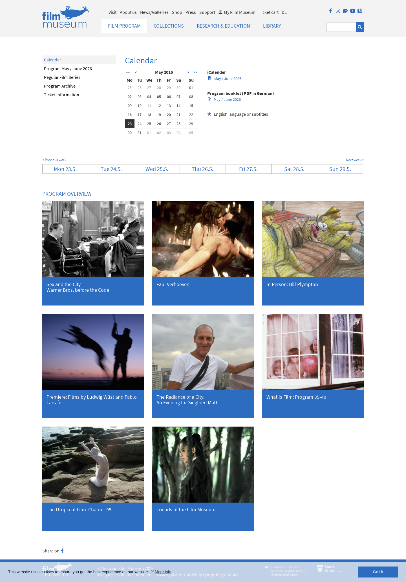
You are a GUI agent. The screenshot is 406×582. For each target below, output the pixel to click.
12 (159, 105)
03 (140, 96)
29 (169, 87)
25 (130, 87)
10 (140, 105)
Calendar (52, 60)
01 (191, 87)
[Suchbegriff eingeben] (341, 27)
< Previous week (54, 159)
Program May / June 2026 (68, 68)
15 (191, 105)
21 (178, 114)
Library (272, 26)
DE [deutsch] (284, 12)
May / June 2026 (224, 78)
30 (178, 87)
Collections (169, 26)
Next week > (355, 159)
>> (195, 72)
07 (178, 96)
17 (140, 114)
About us (128, 12)
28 (159, 87)
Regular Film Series (62, 77)
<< (128, 72)
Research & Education (223, 26)
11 (149, 105)
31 (140, 132)
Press (191, 12)
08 (191, 96)
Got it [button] (378, 572)
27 (149, 87)
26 (140, 87)
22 (191, 114)
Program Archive (60, 86)
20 (169, 114)
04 (149, 96)
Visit (112, 12)
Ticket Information (61, 94)
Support (207, 12)
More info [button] (163, 572)
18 (149, 114)
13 (169, 105)
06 (169, 96)
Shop (177, 12)
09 (130, 105)
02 (130, 96)
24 (140, 123)
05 (159, 96)
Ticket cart (269, 12)
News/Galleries (154, 12)
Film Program (124, 26)
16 (130, 114)
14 (178, 105)
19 (159, 114)
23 (130, 123)
